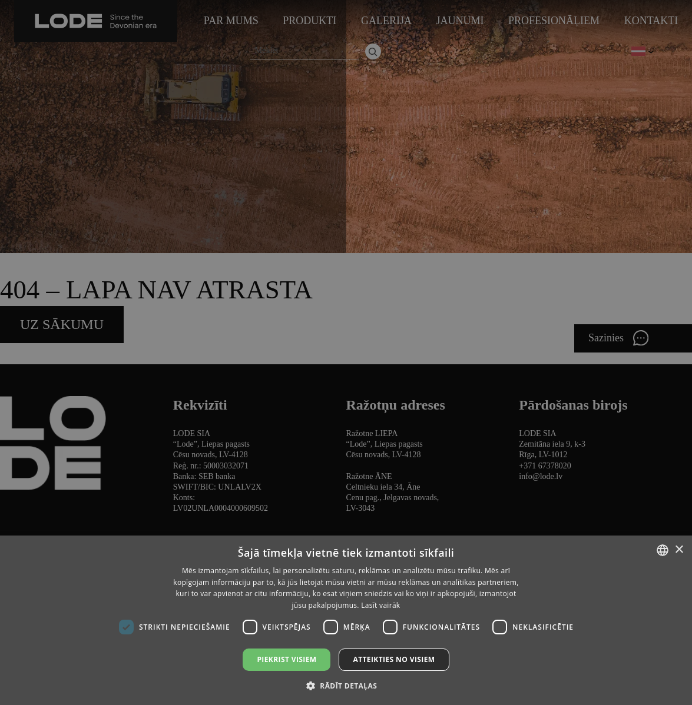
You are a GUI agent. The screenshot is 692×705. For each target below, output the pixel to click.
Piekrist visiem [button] (286, 659)
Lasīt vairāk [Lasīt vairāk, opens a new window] (380, 605)
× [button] (678, 550)
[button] (346, 685)
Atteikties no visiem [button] (394, 659)
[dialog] (346, 352)
